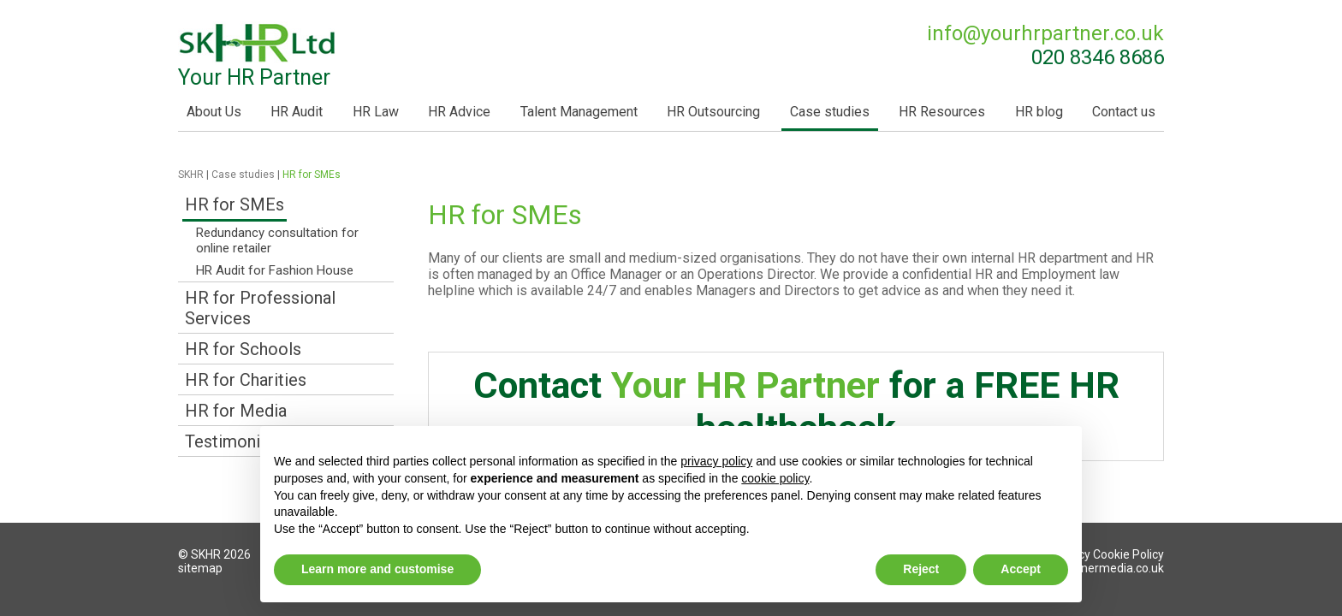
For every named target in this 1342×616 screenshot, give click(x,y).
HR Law (376, 112)
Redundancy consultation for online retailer (277, 240)
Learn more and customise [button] (377, 569)
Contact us (1123, 112)
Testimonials (233, 441)
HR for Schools (243, 349)
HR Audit (296, 112)
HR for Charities (245, 380)
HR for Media (236, 410)
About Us (214, 112)
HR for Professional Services (260, 308)
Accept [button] (1021, 569)
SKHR (191, 175)
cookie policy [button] (775, 478)
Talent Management (579, 112)
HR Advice (459, 112)
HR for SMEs (234, 204)
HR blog (1039, 112)
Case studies (830, 112)
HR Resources (942, 112)
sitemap (200, 568)
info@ (1045, 33)
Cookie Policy (1128, 554)
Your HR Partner (258, 55)
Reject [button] (921, 569)
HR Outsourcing (713, 112)
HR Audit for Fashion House (274, 270)
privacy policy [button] (716, 461)
